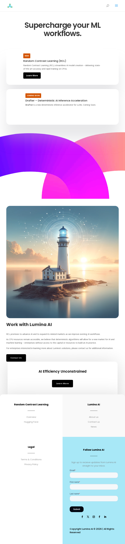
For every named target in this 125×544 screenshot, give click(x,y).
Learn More (32, 75)
